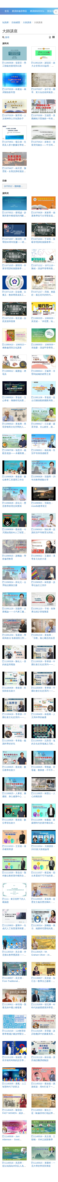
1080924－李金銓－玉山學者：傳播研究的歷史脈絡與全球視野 (14, 400)
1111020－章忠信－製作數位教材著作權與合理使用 (14, 875)
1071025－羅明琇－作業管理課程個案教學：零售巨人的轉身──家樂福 (14, 268)
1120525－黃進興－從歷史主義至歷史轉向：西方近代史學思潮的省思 (43, 902)
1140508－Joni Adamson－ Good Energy (10, 1139)
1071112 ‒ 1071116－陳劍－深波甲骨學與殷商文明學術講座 (43, 268)
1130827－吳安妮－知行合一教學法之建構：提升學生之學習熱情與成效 (43, 981)
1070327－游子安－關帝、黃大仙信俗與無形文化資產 (43, 92)
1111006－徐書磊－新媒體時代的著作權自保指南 (43, 823)
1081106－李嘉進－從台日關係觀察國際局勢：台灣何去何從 (43, 400)
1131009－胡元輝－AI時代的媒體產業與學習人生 (43, 1007)
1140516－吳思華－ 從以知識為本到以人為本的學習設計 (14, 1166)
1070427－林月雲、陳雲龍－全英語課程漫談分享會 (14, 171)
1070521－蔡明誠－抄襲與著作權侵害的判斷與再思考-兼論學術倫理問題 (14, 215)
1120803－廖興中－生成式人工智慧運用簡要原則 (14, 928)
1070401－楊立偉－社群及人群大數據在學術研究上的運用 (14, 145)
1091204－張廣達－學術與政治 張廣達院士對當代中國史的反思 (14, 638)
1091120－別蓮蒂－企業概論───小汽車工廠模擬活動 (14, 611)
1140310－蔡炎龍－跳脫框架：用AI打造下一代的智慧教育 (43, 1086)
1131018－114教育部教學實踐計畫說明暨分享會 (14, 1034)
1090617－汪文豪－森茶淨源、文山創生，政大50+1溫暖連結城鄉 (43, 427)
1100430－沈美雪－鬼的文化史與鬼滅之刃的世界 (43, 743)
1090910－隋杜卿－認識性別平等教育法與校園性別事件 (43, 532)
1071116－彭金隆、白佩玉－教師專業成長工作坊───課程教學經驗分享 (14, 295)
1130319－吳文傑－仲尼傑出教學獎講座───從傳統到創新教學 (14, 955)
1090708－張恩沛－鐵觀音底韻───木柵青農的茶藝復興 (14, 453)
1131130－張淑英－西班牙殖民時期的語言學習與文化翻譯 (14, 1060)
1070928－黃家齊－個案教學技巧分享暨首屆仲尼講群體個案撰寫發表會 (43, 215)
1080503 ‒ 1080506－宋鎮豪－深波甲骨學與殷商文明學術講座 (43, 347)
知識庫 (5, 22)
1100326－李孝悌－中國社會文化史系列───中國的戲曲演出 (43, 664)
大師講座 (27, 22)
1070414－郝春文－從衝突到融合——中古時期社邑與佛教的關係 (43, 145)
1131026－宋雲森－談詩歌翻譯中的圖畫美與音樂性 (43, 1034)
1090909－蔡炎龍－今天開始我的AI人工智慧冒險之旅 (14, 532)
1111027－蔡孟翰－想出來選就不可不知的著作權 (43, 875)
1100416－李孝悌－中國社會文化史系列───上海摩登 (14, 717)
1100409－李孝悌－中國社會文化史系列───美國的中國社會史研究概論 (43, 691)
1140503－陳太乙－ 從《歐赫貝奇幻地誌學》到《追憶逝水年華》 (43, 1113)
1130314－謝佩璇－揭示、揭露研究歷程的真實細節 (43, 928)
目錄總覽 (15, 22)
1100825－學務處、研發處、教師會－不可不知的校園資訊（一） (43, 770)
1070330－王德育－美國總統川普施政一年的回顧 (43, 118)
